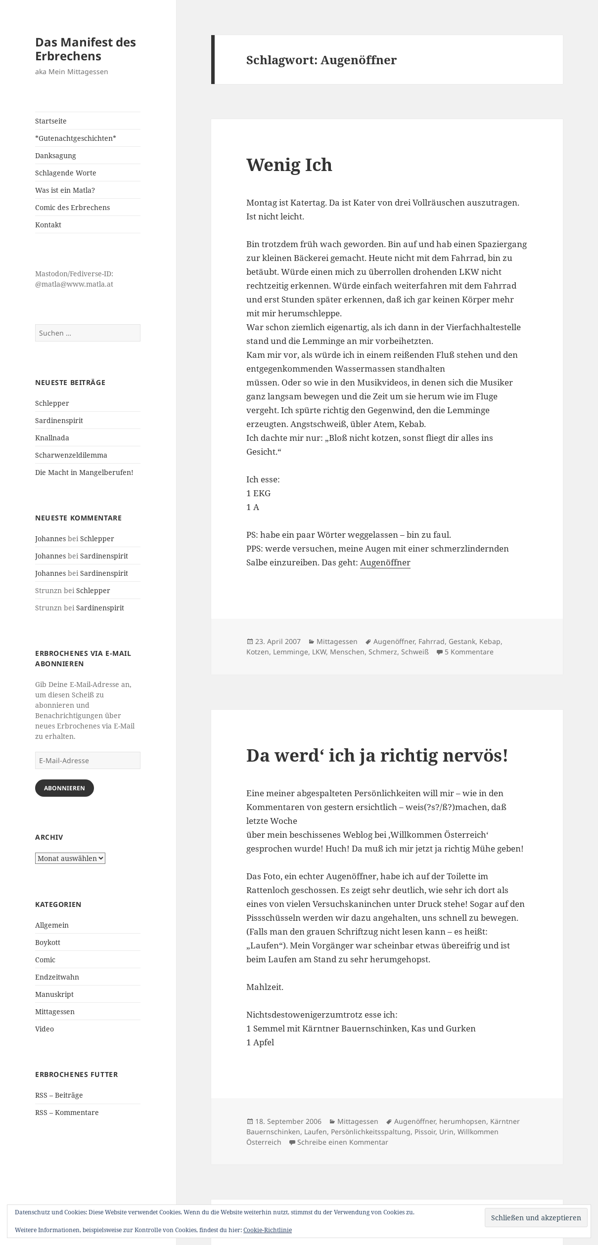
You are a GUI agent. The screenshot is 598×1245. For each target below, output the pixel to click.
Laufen (315, 1131)
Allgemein (52, 925)
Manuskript (54, 994)
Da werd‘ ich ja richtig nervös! (377, 755)
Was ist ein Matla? (65, 190)
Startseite (51, 121)
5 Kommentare (469, 651)
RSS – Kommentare (67, 1112)
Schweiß (415, 651)
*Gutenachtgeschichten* (75, 138)
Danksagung (55, 155)
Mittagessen (55, 1011)
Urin (446, 1131)
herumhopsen (462, 1121)
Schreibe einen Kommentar (342, 1142)
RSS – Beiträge (59, 1095)
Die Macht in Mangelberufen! (84, 472)
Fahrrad (431, 641)
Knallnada (52, 437)
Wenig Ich (289, 164)
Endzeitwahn (57, 977)
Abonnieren (64, 788)
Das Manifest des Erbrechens (85, 49)
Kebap (490, 641)
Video (44, 1028)
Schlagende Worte (65, 172)
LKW (319, 651)
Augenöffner (385, 562)
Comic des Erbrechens (72, 207)
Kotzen (257, 651)
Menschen (347, 651)
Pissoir (424, 1131)
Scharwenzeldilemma (71, 455)
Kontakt (48, 224)
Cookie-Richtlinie (267, 1230)
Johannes (50, 538)
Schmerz (382, 651)
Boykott (47, 942)
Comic (45, 959)
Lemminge (290, 651)
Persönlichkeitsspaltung (371, 1131)
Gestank (462, 641)
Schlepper (52, 403)
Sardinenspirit (59, 420)
